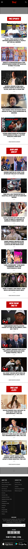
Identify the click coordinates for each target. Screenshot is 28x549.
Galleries (4, 505)
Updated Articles (5, 497)
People (3, 507)
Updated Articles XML (7, 499)
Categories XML (5, 503)
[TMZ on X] (12, 532)
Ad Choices (4, 488)
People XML (4, 509)
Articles (3, 493)
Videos (3, 514)
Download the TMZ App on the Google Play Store (21, 544)
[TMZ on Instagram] (18, 532)
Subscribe (23, 525)
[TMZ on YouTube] (15, 532)
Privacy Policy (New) (6, 484)
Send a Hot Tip (18, 484)
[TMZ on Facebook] (8, 532)
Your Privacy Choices (6, 490)
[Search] (26, 2)
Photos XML (4, 511)
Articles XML (5, 495)
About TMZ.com (5, 482)
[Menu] (2, 2)
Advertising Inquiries (19, 488)
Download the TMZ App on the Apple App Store (7, 544)
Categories (4, 501)
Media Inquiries (18, 490)
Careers (16, 486)
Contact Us (17, 482)
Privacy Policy (9, 522)
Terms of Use (5, 486)
